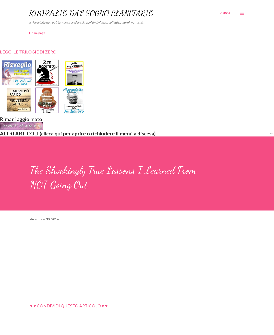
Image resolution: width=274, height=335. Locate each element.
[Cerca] (225, 13)
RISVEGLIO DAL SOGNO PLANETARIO (91, 13)
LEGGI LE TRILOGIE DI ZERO (28, 51)
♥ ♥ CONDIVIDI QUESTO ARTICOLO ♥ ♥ (69, 305)
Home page (37, 33)
